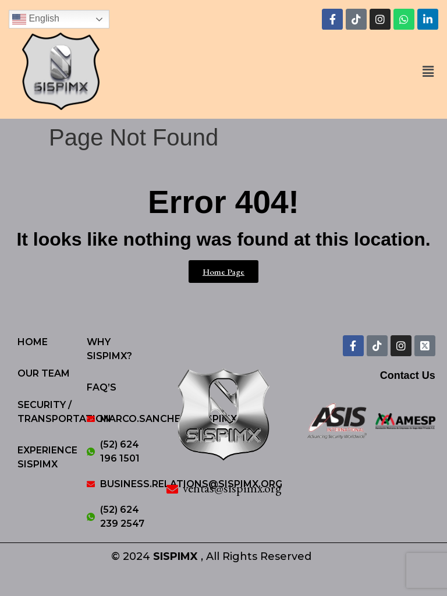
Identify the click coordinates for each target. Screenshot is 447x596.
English (35, 19)
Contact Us (407, 375)
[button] (428, 72)
